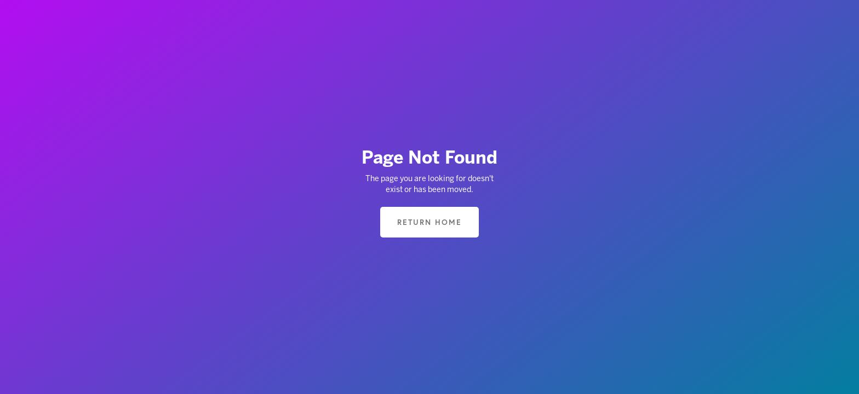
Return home (429, 222)
